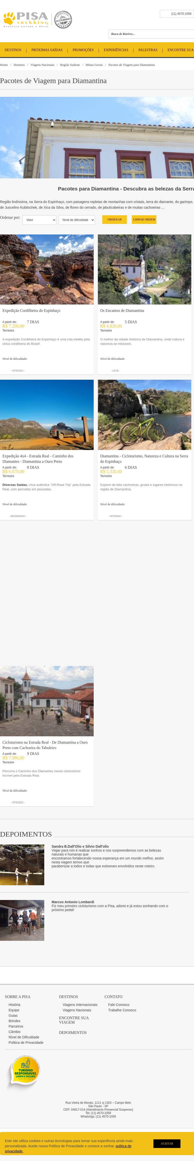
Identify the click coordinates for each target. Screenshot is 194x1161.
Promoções (83, 50)
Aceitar (167, 1143)
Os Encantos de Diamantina (122, 310)
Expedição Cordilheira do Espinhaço (31, 310)
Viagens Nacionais (42, 65)
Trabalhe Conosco (122, 1010)
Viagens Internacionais (80, 1005)
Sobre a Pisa (17, 997)
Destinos (13, 50)
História (14, 1005)
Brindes (14, 1021)
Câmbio (14, 1032)
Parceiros (16, 1026)
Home (4, 65)
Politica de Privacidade (26, 1043)
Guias (13, 1015)
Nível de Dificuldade (24, 1037)
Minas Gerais (94, 65)
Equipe (14, 1010)
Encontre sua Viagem (74, 1020)
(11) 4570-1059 (181, 13)
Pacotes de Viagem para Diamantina (131, 65)
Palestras (147, 50)
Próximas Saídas (46, 50)
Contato (113, 997)
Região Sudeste (70, 65)
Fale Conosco (118, 1005)
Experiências (116, 50)
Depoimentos (73, 1032)
